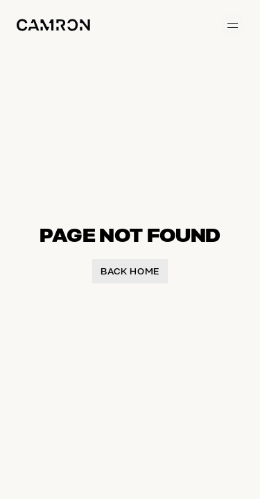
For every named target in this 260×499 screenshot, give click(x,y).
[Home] (53, 25)
